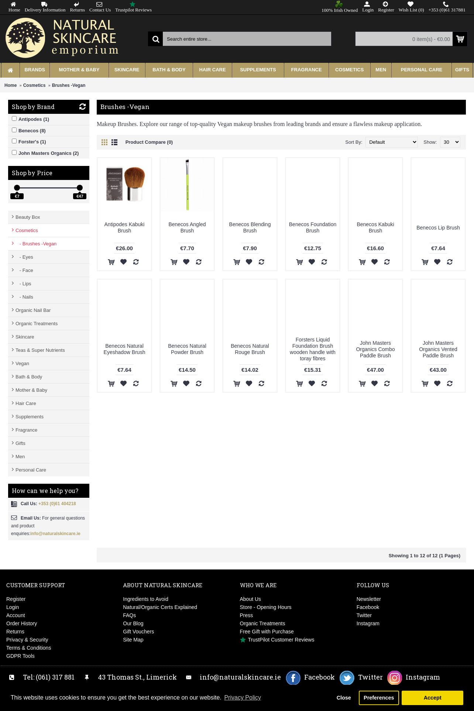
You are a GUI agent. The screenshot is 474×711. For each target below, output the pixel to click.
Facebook (368, 607)
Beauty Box (28, 217)
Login (12, 607)
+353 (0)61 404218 (57, 503)
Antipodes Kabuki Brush (124, 227)
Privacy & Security (27, 640)
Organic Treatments (37, 323)
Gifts (20, 443)
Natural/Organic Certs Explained (160, 607)
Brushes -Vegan (69, 85)
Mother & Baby (31, 390)
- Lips (23, 283)
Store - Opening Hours (266, 607)
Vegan (22, 363)
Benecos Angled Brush (187, 227)
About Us (250, 599)
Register (15, 599)
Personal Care (31, 470)
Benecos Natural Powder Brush (187, 349)
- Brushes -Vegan (36, 243)
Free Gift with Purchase (267, 632)
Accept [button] (433, 698)
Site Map (133, 640)
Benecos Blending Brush (250, 227)
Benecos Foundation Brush (312, 227)
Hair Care (26, 403)
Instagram (368, 623)
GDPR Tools (20, 656)
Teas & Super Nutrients (40, 350)
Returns (15, 632)
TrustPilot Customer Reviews (277, 640)
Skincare (25, 337)
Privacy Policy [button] (242, 697)
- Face (24, 270)
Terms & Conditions (28, 648)
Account (15, 615)
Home (10, 85)
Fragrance (26, 430)
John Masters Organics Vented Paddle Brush (438, 349)
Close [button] (344, 698)
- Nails (24, 297)
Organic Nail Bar (33, 310)
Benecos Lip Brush (438, 228)
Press (246, 615)
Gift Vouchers (138, 632)
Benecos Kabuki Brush (375, 227)
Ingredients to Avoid (145, 599)
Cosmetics (34, 85)
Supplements (30, 416)
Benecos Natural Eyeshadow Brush (124, 349)
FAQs (129, 615)
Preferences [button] (379, 698)
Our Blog (133, 623)
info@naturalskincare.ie (55, 533)
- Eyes (24, 257)
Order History (21, 623)
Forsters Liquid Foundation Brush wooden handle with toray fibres (313, 349)
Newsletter (369, 599)
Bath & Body (29, 377)
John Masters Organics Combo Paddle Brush (375, 349)
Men (20, 456)
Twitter (364, 615)
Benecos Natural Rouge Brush (250, 349)
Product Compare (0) (149, 142)
